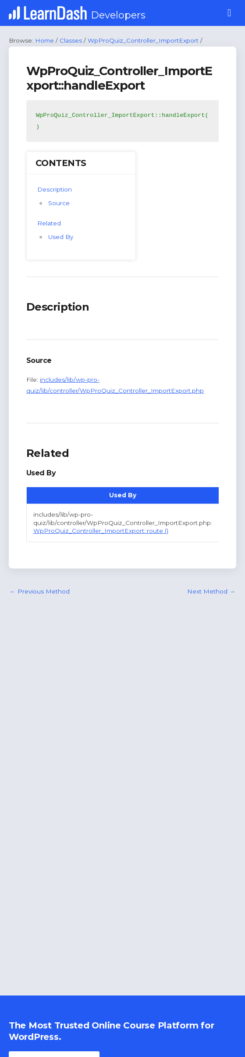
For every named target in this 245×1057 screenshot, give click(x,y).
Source (59, 202)
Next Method (211, 591)
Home (44, 40)
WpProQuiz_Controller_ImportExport (143, 40)
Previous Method (40, 591)
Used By (60, 236)
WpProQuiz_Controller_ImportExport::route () (100, 530)
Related (49, 223)
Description (54, 189)
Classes (71, 40)
